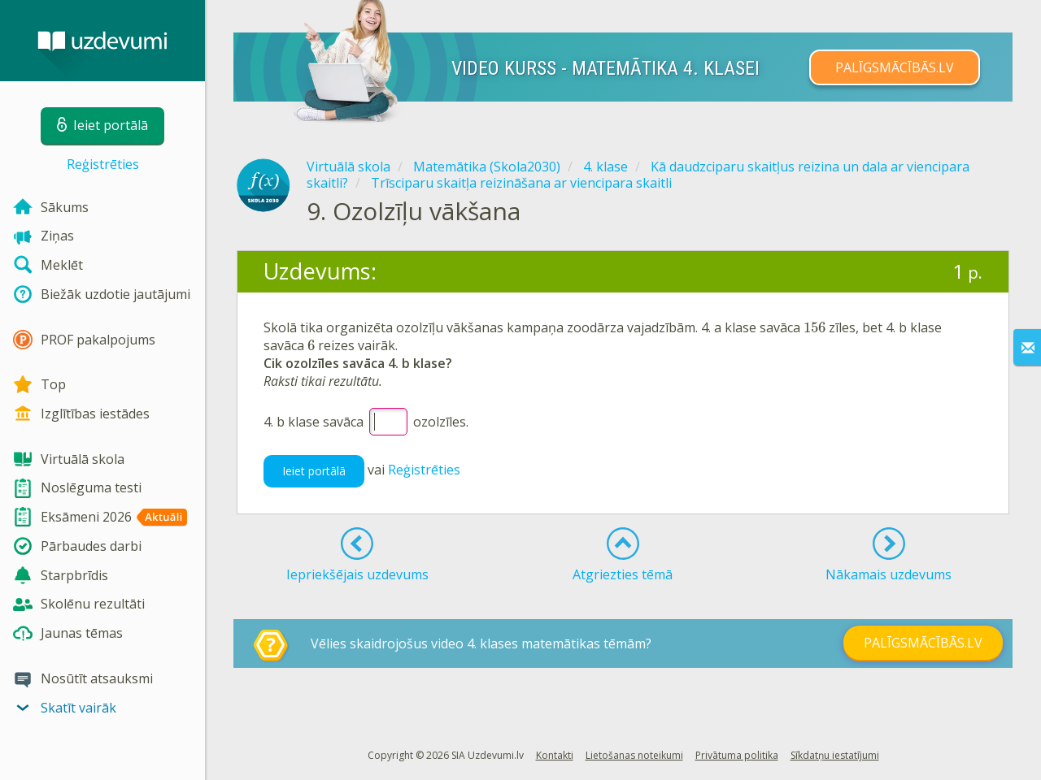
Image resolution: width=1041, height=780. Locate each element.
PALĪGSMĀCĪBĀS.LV (894, 67)
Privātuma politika (736, 755)
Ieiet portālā (314, 471)
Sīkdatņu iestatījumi (835, 755)
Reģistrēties (103, 164)
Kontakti (554, 755)
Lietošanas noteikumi (634, 755)
